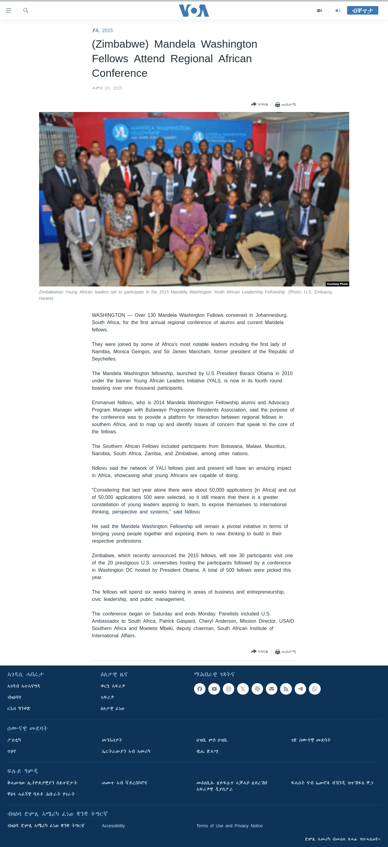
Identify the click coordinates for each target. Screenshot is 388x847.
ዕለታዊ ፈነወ (112, 708)
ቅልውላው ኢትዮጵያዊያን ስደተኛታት (42, 783)
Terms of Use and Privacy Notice (229, 825)
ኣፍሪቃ (107, 697)
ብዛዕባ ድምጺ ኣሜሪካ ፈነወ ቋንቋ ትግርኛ (46, 825)
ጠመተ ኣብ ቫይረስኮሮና (124, 783)
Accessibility (113, 825)
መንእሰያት (112, 740)
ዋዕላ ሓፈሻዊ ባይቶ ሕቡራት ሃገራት (41, 794)
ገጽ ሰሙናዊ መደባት (311, 740)
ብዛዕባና (14, 697)
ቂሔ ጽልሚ (207, 751)
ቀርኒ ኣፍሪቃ (113, 686)
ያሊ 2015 (102, 30)
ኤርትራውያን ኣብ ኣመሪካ (126, 751)
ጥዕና (11, 751)
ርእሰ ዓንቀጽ (19, 708)
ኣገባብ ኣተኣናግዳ (23, 686)
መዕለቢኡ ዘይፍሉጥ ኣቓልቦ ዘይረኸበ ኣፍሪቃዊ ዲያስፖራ (231, 786)
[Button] (259, 104)
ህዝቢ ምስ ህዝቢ (212, 740)
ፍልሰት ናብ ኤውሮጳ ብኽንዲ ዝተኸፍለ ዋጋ (332, 783)
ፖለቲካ (14, 740)
